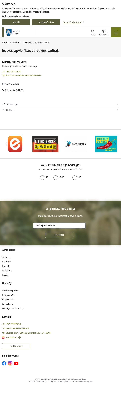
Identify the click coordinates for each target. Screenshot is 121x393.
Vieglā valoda (8, 299)
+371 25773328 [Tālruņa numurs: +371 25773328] (13, 71)
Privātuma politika (10, 290)
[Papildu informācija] (19, 337)
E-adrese (10, 337)
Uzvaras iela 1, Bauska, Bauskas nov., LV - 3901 (28, 333)
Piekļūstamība (8, 295)
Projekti (5, 266)
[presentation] (23, 190)
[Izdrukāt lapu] (60, 104)
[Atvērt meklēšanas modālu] (93, 32)
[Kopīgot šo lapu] (60, 110)
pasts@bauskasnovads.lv (17, 328)
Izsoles (5, 275)
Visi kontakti (16, 346)
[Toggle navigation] (116, 32)
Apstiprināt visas (46, 22)
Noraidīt (16, 22)
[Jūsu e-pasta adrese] (59, 225)
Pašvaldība (7, 270)
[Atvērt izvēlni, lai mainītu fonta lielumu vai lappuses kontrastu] (103, 32)
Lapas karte (7, 304)
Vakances (6, 257)
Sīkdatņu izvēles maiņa (12, 308)
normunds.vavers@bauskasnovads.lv (23, 75)
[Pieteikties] (59, 235)
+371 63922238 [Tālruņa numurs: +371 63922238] (13, 324)
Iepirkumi (6, 261)
